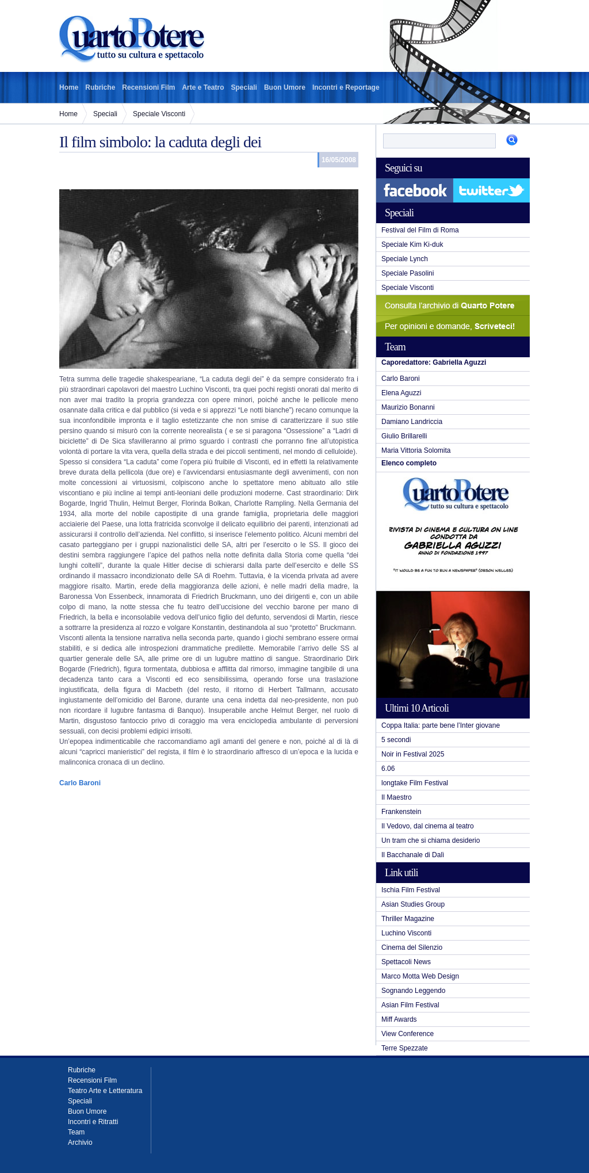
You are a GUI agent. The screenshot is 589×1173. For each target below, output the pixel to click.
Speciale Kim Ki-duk (412, 244)
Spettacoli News (406, 962)
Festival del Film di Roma (420, 230)
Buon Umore (284, 87)
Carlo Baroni (400, 379)
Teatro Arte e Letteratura (105, 1091)
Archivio (80, 1142)
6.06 (388, 769)
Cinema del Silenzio (411, 947)
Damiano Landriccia (411, 422)
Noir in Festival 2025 (412, 754)
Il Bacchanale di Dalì (412, 855)
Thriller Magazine (407, 919)
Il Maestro (396, 797)
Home (68, 87)
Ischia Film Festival (410, 890)
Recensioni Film (148, 87)
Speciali (244, 87)
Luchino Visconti (406, 933)
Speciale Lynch (404, 259)
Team (76, 1132)
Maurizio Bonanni (408, 407)
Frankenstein (401, 812)
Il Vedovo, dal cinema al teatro (427, 826)
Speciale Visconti (159, 114)
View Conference (407, 1034)
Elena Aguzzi (401, 393)
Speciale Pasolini (407, 273)
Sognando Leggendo (413, 991)
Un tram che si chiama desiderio (430, 840)
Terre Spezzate (404, 1048)
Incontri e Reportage (346, 87)
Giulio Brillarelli (404, 436)
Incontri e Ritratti (93, 1122)
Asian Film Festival (410, 1005)
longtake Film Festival (414, 783)
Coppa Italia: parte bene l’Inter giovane (440, 725)
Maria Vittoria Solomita (416, 450)
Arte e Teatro (203, 87)
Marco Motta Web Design (420, 976)
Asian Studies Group (413, 904)
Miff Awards (399, 1019)
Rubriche (100, 87)
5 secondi (396, 740)
